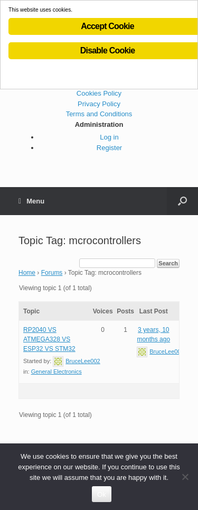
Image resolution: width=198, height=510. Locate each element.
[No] (185, 476)
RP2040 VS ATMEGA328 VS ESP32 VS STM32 (49, 339)
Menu (31, 201)
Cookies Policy (99, 93)
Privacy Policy (99, 104)
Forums (52, 272)
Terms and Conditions (99, 114)
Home (26, 272)
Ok (101, 494)
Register (109, 148)
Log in (109, 137)
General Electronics (56, 371)
